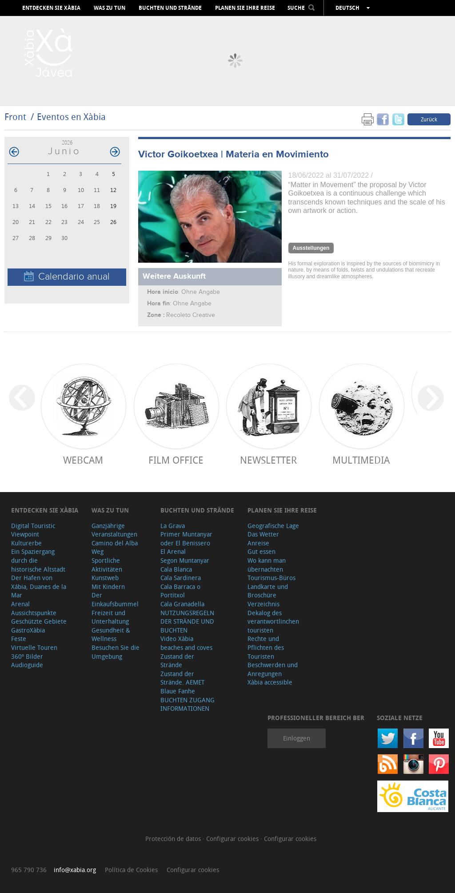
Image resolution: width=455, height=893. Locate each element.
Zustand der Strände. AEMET (182, 678)
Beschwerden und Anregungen (272, 669)
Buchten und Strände (170, 8)
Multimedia (361, 459)
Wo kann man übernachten (266, 564)
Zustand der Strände (177, 660)
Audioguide (27, 665)
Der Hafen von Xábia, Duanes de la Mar (38, 586)
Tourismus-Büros (271, 577)
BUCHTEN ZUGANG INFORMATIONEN (187, 704)
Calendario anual (67, 276)
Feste (18, 638)
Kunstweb (105, 577)
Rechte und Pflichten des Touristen (265, 647)
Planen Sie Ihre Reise (245, 8)
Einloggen (296, 738)
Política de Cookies (131, 869)
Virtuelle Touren (34, 647)
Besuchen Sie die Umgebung (116, 652)
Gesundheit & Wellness (111, 634)
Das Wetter (263, 534)
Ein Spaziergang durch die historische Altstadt (38, 560)
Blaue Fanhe (177, 691)
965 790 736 (29, 869)
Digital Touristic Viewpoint (33, 530)
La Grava (172, 525)
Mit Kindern (108, 586)
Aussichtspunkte (33, 613)
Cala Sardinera (180, 577)
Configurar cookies (233, 838)
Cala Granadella (182, 604)
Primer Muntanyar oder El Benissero (186, 538)
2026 (67, 142)
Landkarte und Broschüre (267, 591)
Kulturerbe (26, 543)
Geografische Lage (273, 525)
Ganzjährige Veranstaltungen (114, 530)
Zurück (429, 119)
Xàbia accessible (269, 682)
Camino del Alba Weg (115, 547)
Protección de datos (174, 838)
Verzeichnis (263, 604)
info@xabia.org (75, 869)
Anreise (258, 543)
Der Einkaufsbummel (115, 599)
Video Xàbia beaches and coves (186, 643)
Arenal (20, 604)
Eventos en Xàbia (71, 117)
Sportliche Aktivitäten (107, 564)
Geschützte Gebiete (39, 621)
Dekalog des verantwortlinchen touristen (273, 621)
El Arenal (173, 551)
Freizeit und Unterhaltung (110, 617)
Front (15, 117)
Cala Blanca (176, 569)
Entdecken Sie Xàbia (51, 8)
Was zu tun (109, 8)
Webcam (83, 459)
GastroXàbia (28, 630)
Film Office (176, 459)
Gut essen (261, 551)
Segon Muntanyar (184, 560)
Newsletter (268, 459)
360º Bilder (27, 656)
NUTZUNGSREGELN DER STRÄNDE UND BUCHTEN (187, 621)
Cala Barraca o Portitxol (180, 591)
